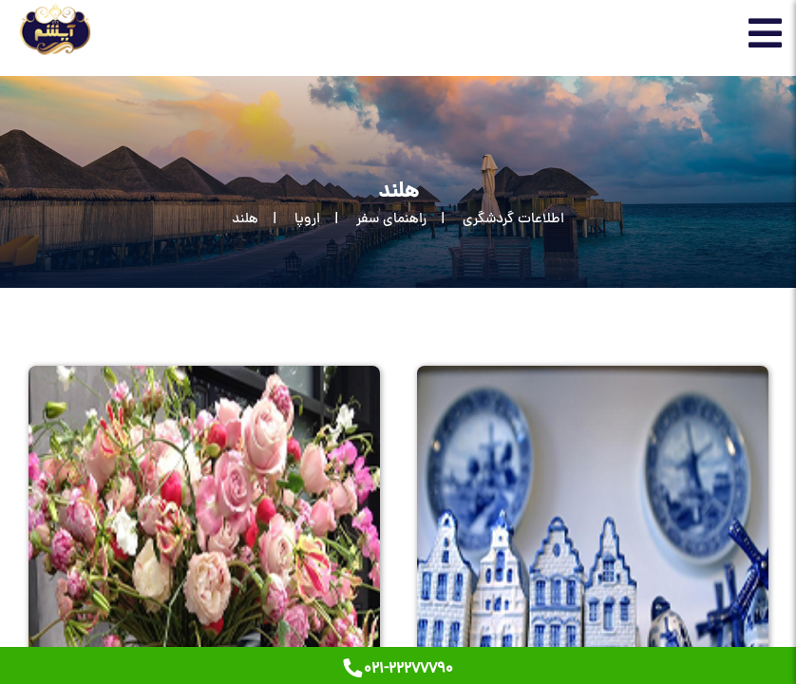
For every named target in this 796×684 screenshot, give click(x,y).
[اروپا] (289, 220)
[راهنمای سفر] (373, 220)
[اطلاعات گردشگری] (495, 220)
